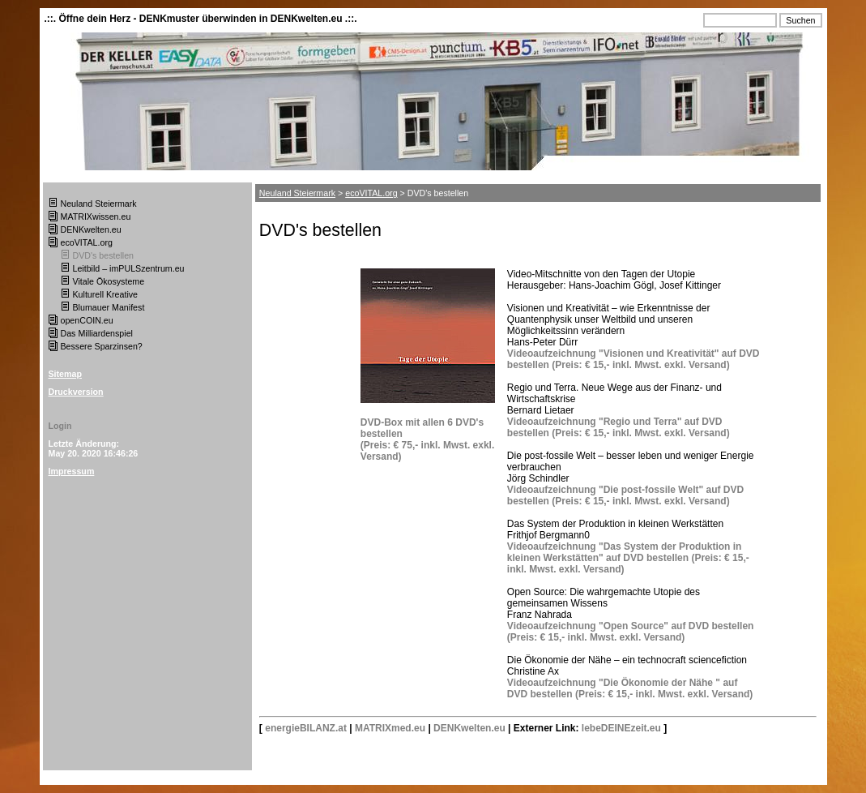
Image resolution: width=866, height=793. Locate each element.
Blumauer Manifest (109, 307)
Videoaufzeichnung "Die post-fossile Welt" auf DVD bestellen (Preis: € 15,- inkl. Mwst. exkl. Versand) (625, 495)
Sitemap (65, 374)
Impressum (72, 471)
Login (60, 426)
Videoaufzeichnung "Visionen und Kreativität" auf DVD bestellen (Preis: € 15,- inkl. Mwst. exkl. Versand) (633, 359)
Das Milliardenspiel (97, 333)
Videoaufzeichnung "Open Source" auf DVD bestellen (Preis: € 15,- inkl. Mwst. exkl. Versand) (630, 631)
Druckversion (76, 391)
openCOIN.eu (87, 320)
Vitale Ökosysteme (109, 281)
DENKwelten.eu (91, 229)
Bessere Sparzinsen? (102, 346)
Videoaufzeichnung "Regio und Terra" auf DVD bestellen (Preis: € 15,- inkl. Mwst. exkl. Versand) (618, 427)
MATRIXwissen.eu (96, 216)
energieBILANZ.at (306, 728)
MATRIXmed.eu (390, 728)
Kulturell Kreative (106, 294)
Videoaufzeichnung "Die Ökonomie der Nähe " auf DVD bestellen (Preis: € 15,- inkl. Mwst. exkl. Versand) (630, 688)
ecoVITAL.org (87, 242)
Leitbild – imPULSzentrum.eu (129, 268)
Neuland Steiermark (99, 203)
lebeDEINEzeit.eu (621, 728)
